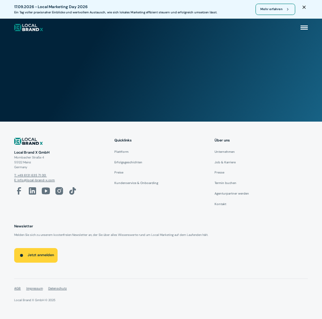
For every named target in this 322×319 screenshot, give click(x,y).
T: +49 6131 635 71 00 (30, 175)
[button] (304, 27)
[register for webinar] (275, 9)
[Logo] (60, 142)
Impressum (34, 288)
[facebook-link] (19, 191)
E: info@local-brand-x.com (34, 180)
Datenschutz (57, 288)
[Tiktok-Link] (72, 191)
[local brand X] (28, 27)
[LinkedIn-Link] (32, 191)
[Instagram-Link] (59, 191)
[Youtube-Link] (46, 191)
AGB (17, 288)
